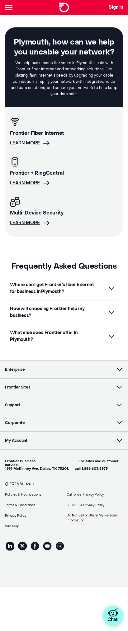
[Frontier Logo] (64, 7)
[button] (64, 288)
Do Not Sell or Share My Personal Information (92, 517)
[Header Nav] (10, 7)
